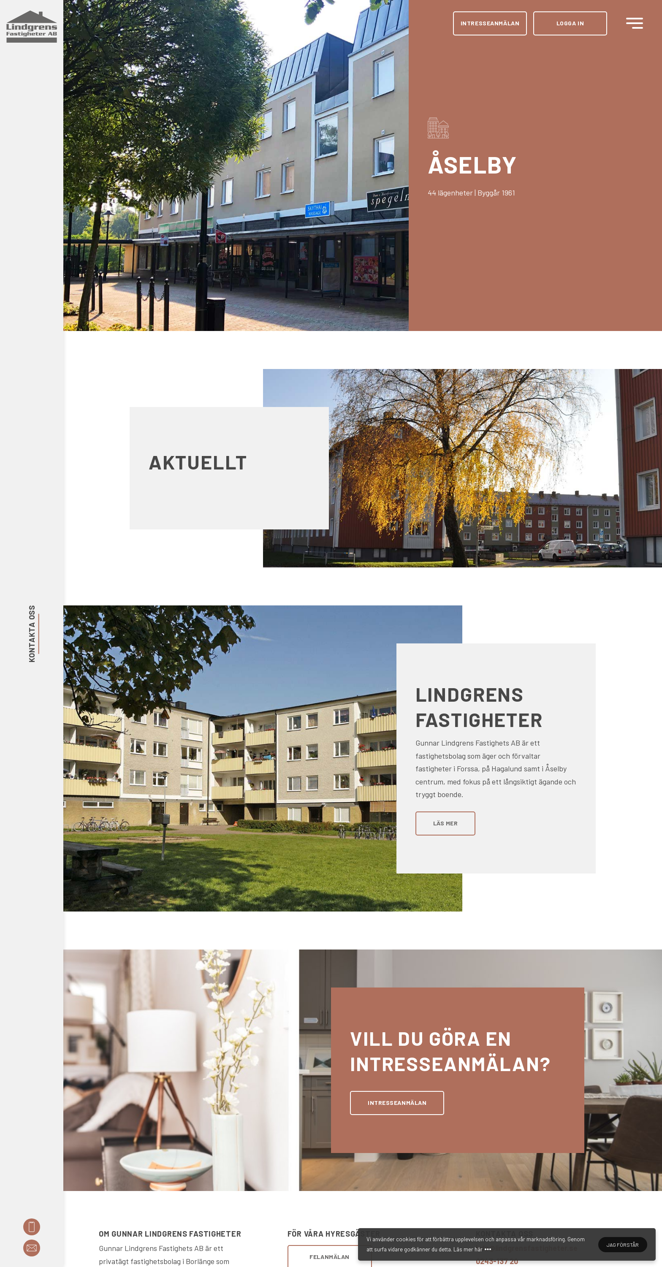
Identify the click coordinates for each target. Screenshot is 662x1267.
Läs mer (445, 823)
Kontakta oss (31, 633)
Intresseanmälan (490, 23)
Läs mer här (468, 1249)
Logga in (570, 23)
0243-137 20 (497, 1261)
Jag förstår (623, 1245)
